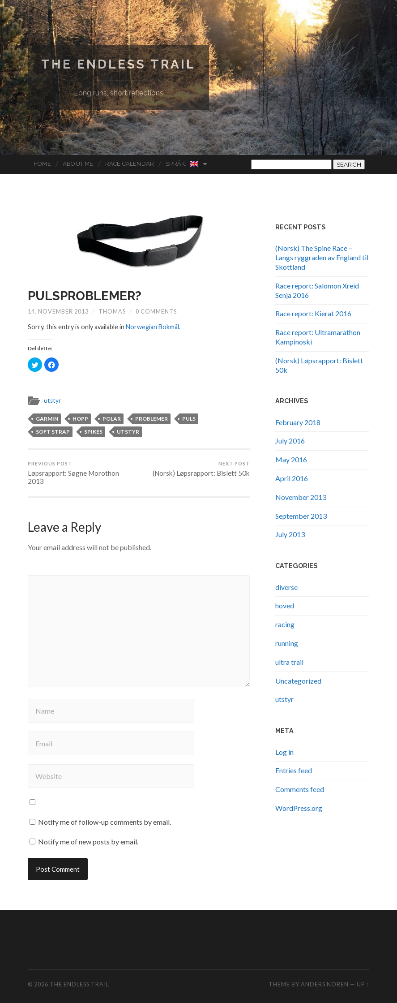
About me (78, 163)
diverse (286, 587)
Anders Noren (325, 984)
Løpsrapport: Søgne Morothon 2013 (82, 473)
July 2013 (290, 534)
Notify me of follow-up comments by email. (104, 822)
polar (111, 418)
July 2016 (290, 440)
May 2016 (291, 459)
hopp (80, 418)
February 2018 (297, 422)
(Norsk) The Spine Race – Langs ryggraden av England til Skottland (321, 257)
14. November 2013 (58, 311)
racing (285, 624)
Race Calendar (129, 163)
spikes (93, 431)
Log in (284, 752)
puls (189, 418)
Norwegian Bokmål (152, 327)
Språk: (182, 163)
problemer (151, 418)
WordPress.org (298, 808)
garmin (47, 418)
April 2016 (291, 478)
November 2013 (300, 497)
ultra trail (289, 662)
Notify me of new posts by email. (88, 841)
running (286, 643)
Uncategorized (298, 680)
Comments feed (299, 789)
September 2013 (301, 516)
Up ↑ (363, 984)
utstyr (52, 400)
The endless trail (118, 64)
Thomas (112, 311)
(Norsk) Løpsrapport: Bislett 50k (201, 469)
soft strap (53, 431)
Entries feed (293, 770)
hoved (284, 605)
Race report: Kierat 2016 (313, 313)
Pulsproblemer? (84, 295)
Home (42, 163)
